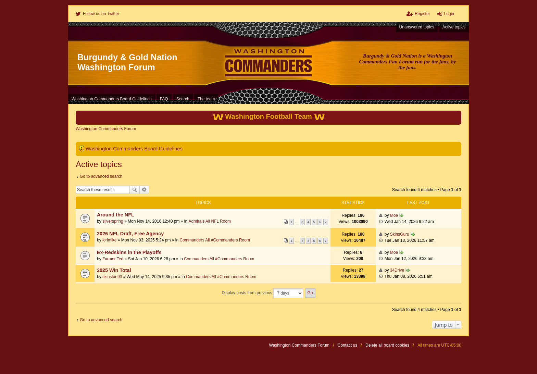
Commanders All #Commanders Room (214, 240)
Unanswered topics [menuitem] (416, 27)
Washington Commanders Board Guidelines (134, 148)
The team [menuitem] (206, 99)
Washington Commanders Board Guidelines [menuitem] (112, 99)
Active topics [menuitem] (453, 27)
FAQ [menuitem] (164, 99)
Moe (394, 215)
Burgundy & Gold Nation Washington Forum (127, 62)
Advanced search (144, 190)
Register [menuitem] (422, 13)
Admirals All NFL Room (210, 221)
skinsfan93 (112, 276)
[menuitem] (97, 14)
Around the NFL (115, 214)
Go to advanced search (101, 176)
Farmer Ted (112, 259)
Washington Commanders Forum (299, 345)
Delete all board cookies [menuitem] (387, 345)
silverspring (112, 221)
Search (134, 190)
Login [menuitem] (449, 13)
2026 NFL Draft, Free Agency (130, 233)
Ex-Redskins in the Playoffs (129, 252)
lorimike (109, 240)
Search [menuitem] (182, 99)
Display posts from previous (262, 293)
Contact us (347, 345)
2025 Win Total (114, 270)
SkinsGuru (399, 234)
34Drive (397, 270)
